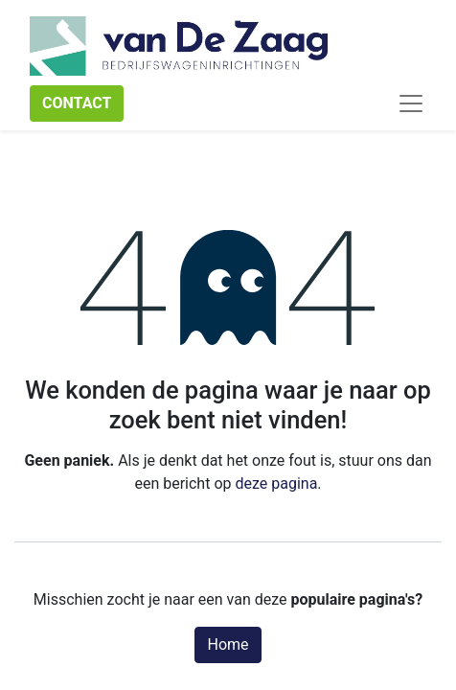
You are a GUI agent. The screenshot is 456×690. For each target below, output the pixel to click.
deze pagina (276, 483)
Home (227, 644)
